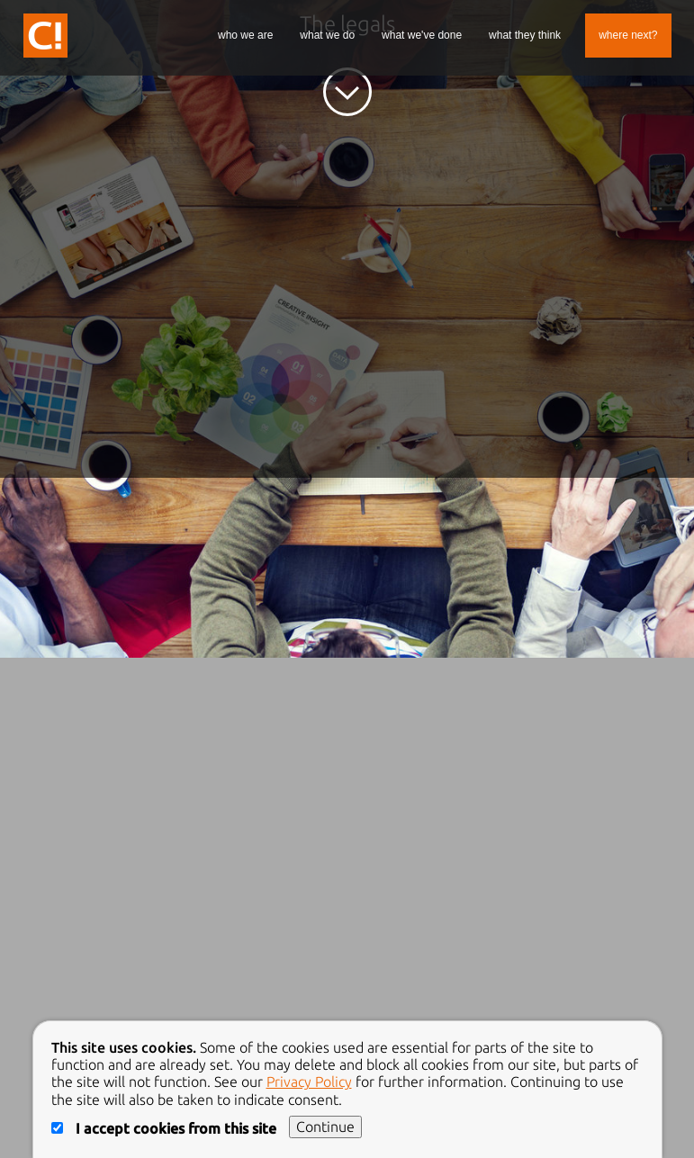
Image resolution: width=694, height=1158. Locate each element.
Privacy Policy (309, 1081)
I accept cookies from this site (165, 1128)
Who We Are (245, 35)
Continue (325, 1126)
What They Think (525, 35)
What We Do (327, 35)
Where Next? (628, 35)
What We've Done (422, 35)
